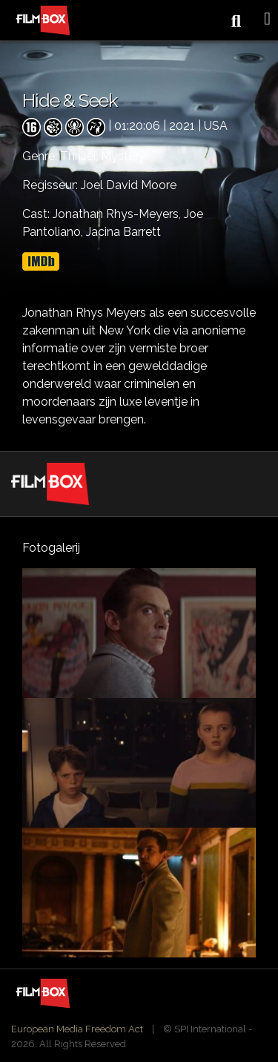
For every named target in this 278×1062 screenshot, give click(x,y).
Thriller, (80, 156)
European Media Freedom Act (77, 1029)
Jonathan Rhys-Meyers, (118, 214)
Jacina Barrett (123, 232)
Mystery (123, 156)
